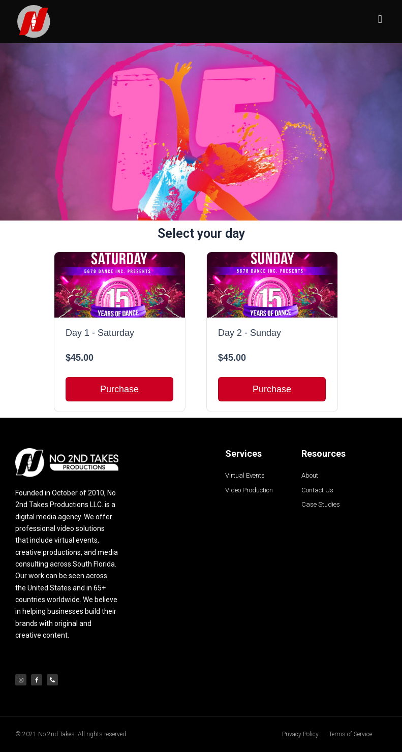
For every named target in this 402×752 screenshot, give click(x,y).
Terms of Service (350, 734)
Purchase (119, 389)
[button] (380, 19)
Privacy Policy (300, 734)
